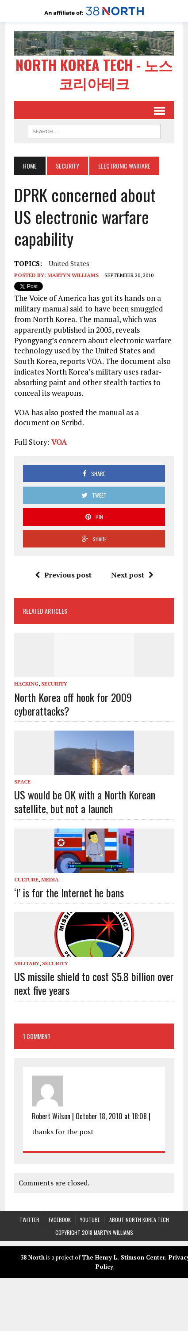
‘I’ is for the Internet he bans (69, 892)
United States (69, 263)
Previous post (63, 574)
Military (26, 963)
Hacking (26, 683)
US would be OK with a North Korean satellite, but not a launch (84, 801)
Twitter (29, 1219)
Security (67, 165)
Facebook (60, 1219)
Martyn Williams (73, 275)
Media (50, 879)
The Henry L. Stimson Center (123, 1257)
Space (22, 781)
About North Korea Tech (139, 1219)
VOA (59, 441)
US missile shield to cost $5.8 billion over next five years (94, 982)
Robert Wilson (51, 1115)
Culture (26, 879)
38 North (32, 1257)
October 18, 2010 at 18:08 (111, 1115)
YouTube (90, 1219)
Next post (132, 574)
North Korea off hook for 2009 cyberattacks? (73, 703)
